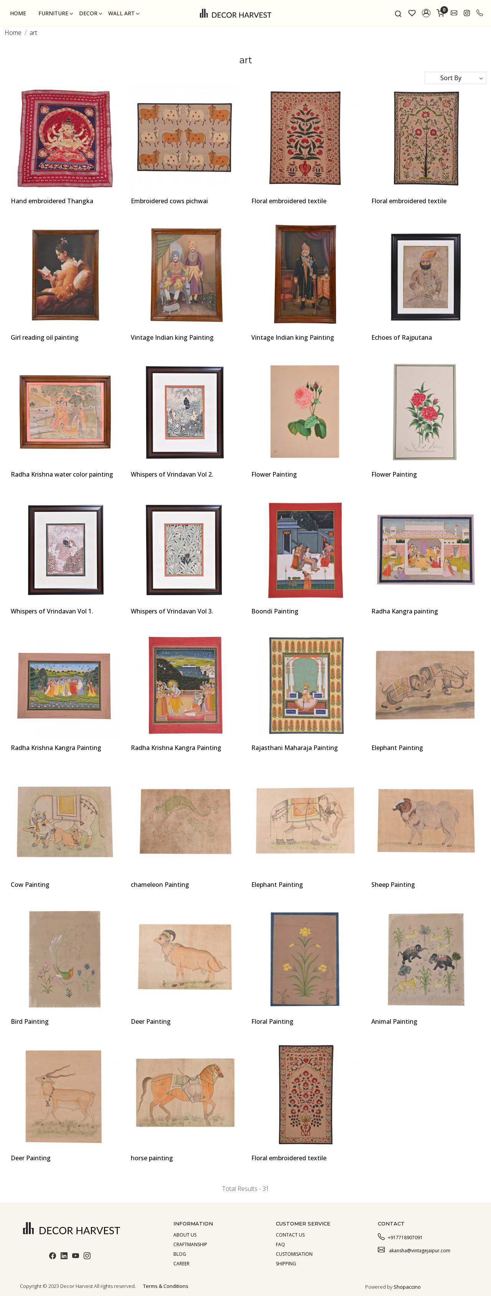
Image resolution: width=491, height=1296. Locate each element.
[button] (426, 13)
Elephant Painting (397, 747)
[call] (479, 13)
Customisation (294, 1254)
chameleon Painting (160, 884)
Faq (280, 1244)
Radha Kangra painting (404, 611)
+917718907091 (400, 1236)
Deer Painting (151, 1021)
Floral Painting (272, 1021)
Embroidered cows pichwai (169, 201)
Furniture (55, 13)
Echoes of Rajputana (401, 337)
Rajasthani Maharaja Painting (294, 747)
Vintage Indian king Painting (172, 337)
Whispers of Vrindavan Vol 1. (52, 611)
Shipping (286, 1263)
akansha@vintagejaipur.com (414, 1249)
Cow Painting (30, 884)
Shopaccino (407, 1286)
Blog (179, 1254)
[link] (398, 13)
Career (181, 1263)
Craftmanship (190, 1244)
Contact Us (290, 1235)
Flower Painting (274, 474)
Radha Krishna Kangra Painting (56, 747)
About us (184, 1235)
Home (18, 13)
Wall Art (123, 13)
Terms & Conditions (165, 1286)
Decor (90, 13)
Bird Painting (30, 1021)
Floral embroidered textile (288, 201)
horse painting (152, 1158)
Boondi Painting (274, 611)
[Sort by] (455, 78)
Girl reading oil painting (45, 337)
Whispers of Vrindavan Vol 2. (172, 474)
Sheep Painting (393, 884)
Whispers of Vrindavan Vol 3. (172, 611)
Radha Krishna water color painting (62, 474)
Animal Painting (394, 1021)
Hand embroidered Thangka (52, 201)
